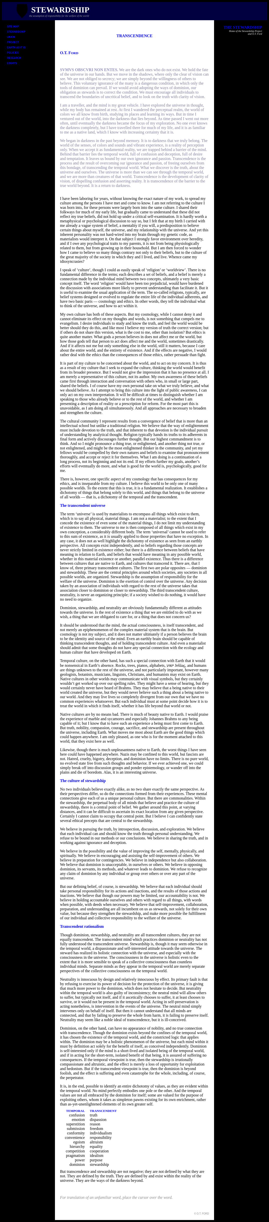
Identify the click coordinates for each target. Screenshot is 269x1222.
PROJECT (13, 42)
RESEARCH (14, 58)
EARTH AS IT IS (16, 47)
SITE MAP (13, 26)
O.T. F (69, 53)
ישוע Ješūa (176, 665)
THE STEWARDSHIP (243, 27)
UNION (11, 37)
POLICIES (13, 52)
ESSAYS (12, 63)
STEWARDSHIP (16, 31)
